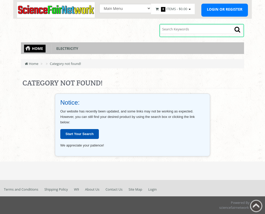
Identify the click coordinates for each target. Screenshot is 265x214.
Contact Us (114, 189)
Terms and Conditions (21, 189)
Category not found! (65, 63)
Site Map (135, 189)
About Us (92, 189)
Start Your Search (79, 134)
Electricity (66, 48)
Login (152, 189)
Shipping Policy (56, 189)
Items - (173, 9)
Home (37, 48)
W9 (76, 189)
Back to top (256, 205)
